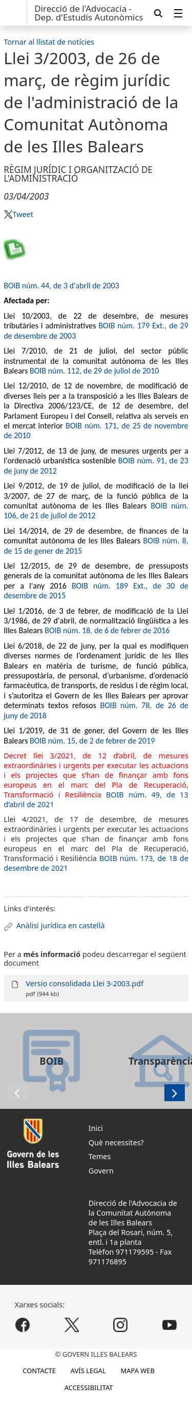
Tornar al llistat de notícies (49, 42)
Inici (96, 1128)
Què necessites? (116, 1142)
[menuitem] (178, 13)
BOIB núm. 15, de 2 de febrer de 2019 (92, 741)
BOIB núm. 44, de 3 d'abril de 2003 (61, 285)
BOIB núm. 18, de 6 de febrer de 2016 (107, 630)
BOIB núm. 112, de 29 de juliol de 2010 (94, 371)
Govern (101, 1171)
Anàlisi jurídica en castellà (60, 925)
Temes (100, 1156)
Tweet (22, 214)
